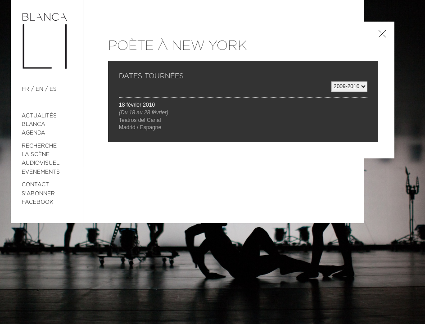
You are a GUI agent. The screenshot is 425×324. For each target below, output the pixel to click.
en (39, 89)
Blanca (33, 124)
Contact (35, 184)
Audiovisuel (40, 163)
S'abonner (38, 193)
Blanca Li (47, 41)
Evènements (41, 172)
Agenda (33, 132)
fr (25, 89)
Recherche (39, 145)
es (53, 89)
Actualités (39, 115)
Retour (382, 33)
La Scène (36, 154)
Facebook (38, 202)
